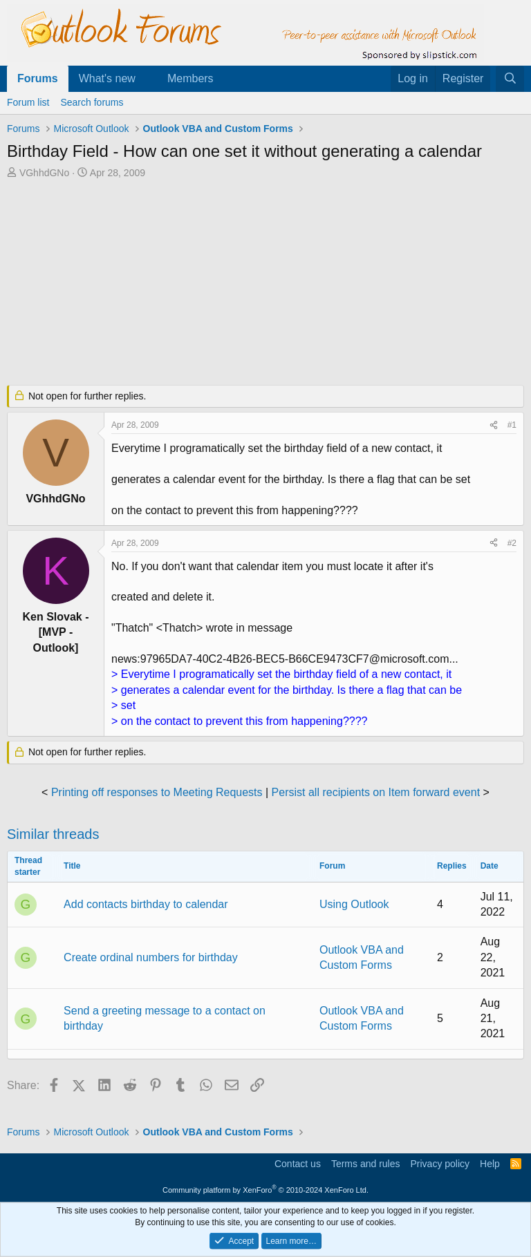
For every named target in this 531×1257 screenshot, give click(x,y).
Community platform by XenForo (265, 1190)
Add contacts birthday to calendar (145, 904)
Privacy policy (439, 1163)
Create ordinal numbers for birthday (151, 957)
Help (490, 1163)
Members (190, 78)
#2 (511, 543)
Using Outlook (354, 904)
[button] (147, 79)
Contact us (297, 1163)
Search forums (91, 102)
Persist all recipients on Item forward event (376, 792)
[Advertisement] (265, 283)
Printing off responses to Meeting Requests (157, 792)
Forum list (28, 102)
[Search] (510, 79)
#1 (511, 425)
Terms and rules (365, 1163)
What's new (107, 78)
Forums (37, 78)
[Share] (494, 425)
